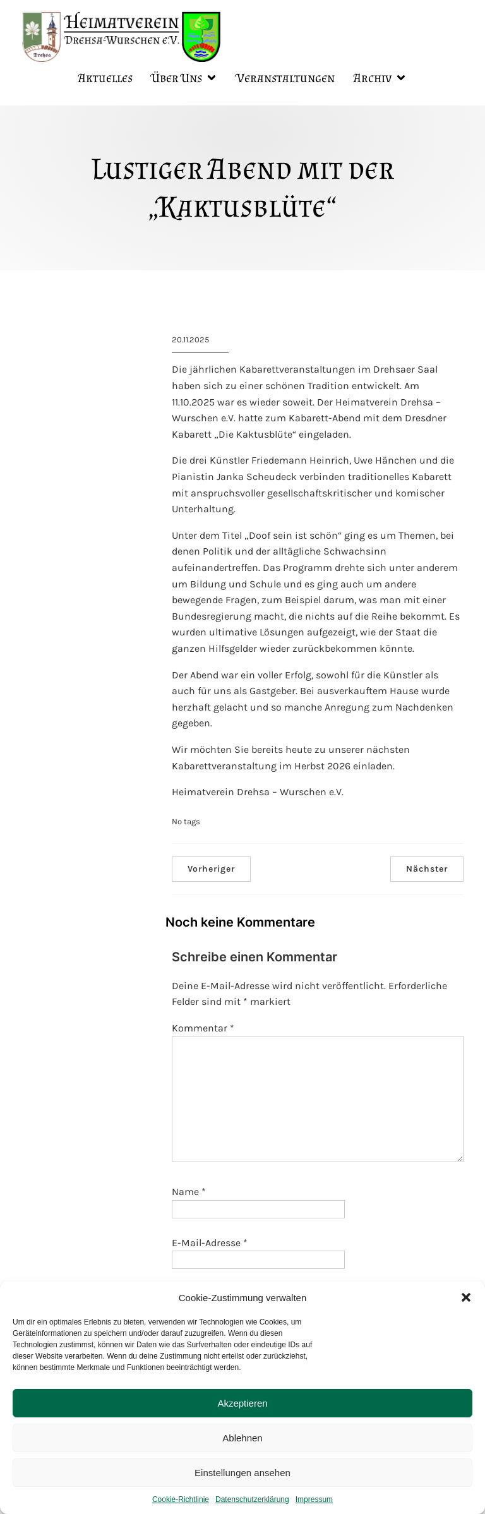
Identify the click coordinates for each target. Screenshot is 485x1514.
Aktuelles (105, 79)
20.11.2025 (190, 341)
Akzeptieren (242, 1403)
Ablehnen (242, 1438)
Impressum (314, 1499)
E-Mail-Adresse (210, 1245)
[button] (466, 1297)
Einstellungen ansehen (242, 1472)
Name (189, 1193)
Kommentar (203, 1030)
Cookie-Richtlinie (180, 1499)
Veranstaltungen (286, 79)
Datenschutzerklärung (252, 1499)
